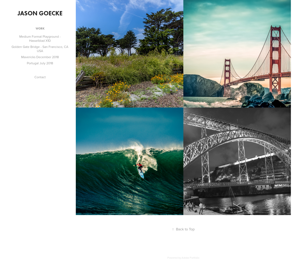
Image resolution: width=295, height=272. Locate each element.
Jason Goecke (40, 13)
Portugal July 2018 (40, 63)
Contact (40, 77)
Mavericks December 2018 (40, 57)
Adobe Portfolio (190, 258)
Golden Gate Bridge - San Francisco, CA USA (39, 48)
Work (40, 28)
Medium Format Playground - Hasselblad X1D (40, 38)
